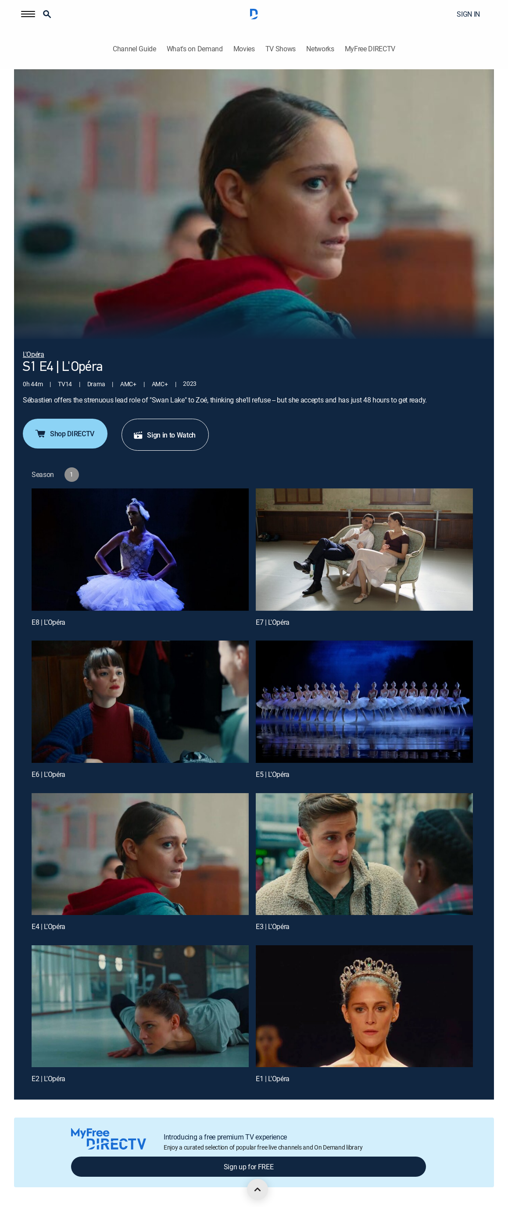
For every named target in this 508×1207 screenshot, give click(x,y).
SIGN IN (468, 14)
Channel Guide (134, 48)
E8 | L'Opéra (48, 622)
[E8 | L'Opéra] (140, 549)
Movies (244, 48)
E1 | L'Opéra (273, 1078)
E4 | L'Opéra (48, 926)
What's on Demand (195, 48)
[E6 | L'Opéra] (140, 701)
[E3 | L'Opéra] (364, 854)
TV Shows (280, 48)
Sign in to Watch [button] (164, 435)
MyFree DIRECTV (370, 48)
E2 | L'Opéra (48, 1078)
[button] (28, 14)
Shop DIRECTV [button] (64, 433)
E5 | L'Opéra (273, 774)
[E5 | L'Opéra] (364, 701)
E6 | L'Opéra (48, 774)
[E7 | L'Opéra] (364, 549)
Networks (320, 48)
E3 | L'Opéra (273, 926)
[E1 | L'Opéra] (364, 1006)
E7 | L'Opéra (273, 622)
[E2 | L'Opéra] (140, 1006)
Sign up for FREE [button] (249, 1166)
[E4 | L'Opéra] (140, 854)
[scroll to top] (257, 1189)
